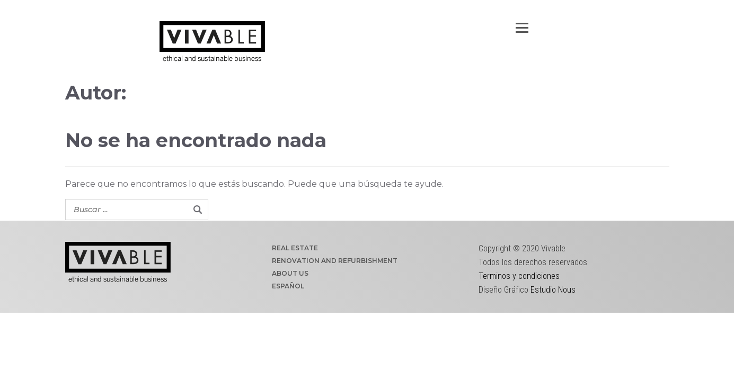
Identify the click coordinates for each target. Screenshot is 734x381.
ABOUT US (290, 273)
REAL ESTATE (295, 248)
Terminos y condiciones (519, 276)
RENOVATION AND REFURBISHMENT (334, 261)
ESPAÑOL (288, 286)
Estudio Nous (553, 290)
